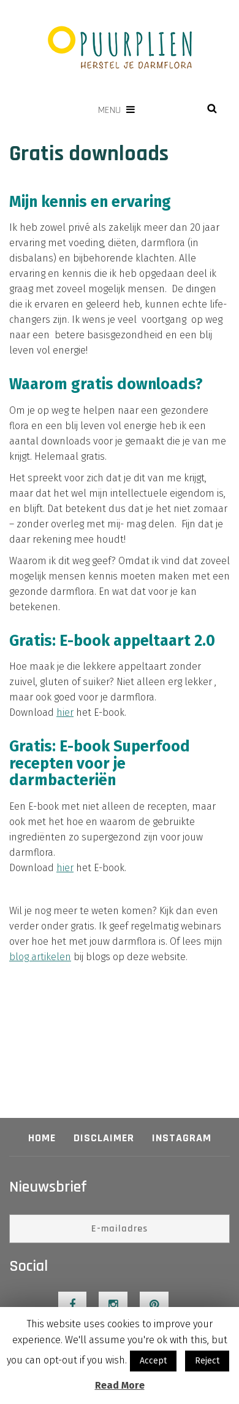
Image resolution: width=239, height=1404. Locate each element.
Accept (153, 1361)
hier (65, 712)
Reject (207, 1361)
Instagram (181, 1138)
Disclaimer (104, 1138)
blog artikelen (40, 957)
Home (42, 1138)
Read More (120, 1385)
